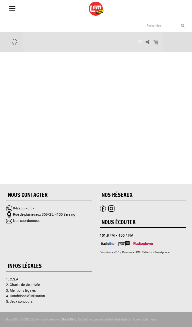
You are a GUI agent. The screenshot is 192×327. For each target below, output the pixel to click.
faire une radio (118, 319)
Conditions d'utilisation (27, 296)
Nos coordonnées (26, 221)
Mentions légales (23, 290)
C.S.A (14, 279)
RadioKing (69, 319)
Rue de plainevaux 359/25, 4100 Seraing (44, 214)
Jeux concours (21, 301)
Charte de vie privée (25, 285)
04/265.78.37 (23, 208)
